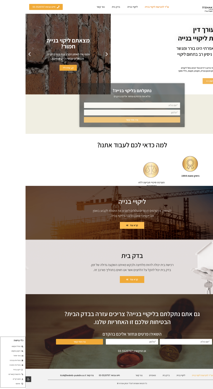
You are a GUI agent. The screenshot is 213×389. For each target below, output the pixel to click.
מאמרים (127, 375)
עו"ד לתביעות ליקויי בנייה (131, 6)
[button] (209, 354)
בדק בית (90, 6)
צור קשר (75, 6)
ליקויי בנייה (107, 6)
